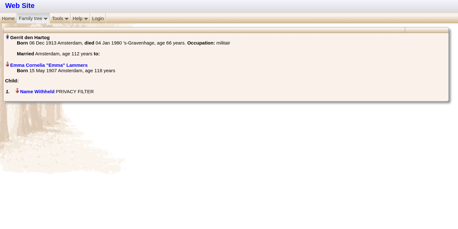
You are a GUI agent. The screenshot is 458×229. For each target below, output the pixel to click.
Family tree (33, 18)
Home (8, 18)
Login (98, 18)
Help (80, 18)
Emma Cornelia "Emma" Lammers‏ (49, 65)
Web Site (20, 6)
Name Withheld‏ (37, 91)
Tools (60, 18)
